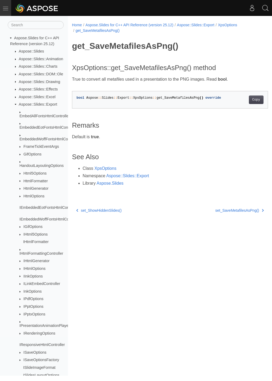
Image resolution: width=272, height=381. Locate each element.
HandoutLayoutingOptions (41, 165)
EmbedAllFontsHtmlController (44, 116)
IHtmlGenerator (36, 261)
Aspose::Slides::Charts (38, 66)
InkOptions (32, 291)
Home (77, 25)
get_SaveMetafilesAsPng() (97, 30)
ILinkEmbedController (41, 284)
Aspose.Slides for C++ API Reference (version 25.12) (129, 25)
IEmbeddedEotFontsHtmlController (49, 207)
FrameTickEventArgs (41, 146)
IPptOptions (33, 306)
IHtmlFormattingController (41, 253)
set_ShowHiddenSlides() (99, 210)
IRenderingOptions (39, 333)
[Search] (36, 25)
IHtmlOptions (34, 268)
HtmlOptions (33, 196)
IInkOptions (33, 276)
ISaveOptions (34, 352)
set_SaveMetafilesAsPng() (226, 210)
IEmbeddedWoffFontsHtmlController (50, 219)
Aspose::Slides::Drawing (39, 82)
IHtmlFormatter (36, 242)
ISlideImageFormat (39, 367)
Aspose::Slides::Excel (37, 97)
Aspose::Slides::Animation (41, 59)
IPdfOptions (33, 299)
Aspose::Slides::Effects (38, 89)
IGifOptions (32, 226)
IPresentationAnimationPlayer (44, 325)
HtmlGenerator (35, 188)
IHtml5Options (35, 234)
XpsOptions (227, 25)
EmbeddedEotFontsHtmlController (48, 127)
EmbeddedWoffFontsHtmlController (49, 139)
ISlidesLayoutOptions (41, 375)
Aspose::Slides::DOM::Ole (41, 74)
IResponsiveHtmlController (42, 345)
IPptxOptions (34, 314)
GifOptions (32, 154)
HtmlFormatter (35, 181)
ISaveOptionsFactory (41, 360)
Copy (242, 100)
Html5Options (34, 173)
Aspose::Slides (31, 51)
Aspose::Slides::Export (38, 104)
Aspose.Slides (109, 183)
